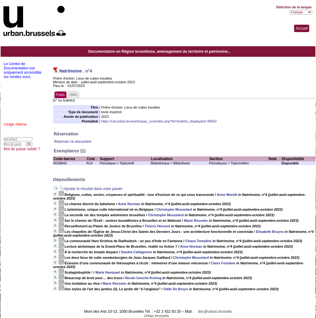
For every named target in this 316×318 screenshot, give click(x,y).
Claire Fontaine (223, 263)
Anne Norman (129, 204)
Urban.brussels (156, 316)
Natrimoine (70, 70)
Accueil (302, 28)
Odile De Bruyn (176, 289)
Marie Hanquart (107, 272)
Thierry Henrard (157, 226)
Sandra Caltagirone (136, 252)
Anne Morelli (227, 194)
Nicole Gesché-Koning (143, 278)
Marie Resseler (196, 220)
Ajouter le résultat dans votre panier (93, 189)
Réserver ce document (72, 141)
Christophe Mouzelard (174, 209)
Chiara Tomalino (198, 241)
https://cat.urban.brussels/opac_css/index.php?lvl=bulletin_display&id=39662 (159, 121)
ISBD (73, 95)
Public (60, 95)
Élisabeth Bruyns (270, 231)
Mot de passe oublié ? (22, 149)
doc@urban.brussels (215, 311)
